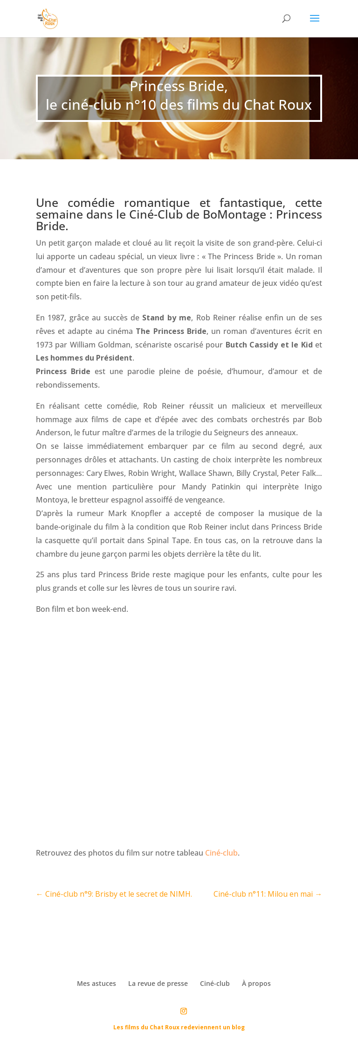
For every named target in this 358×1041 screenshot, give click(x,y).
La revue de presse (158, 983)
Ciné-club (221, 853)
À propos (256, 983)
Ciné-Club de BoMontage (197, 214)
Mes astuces (96, 983)
